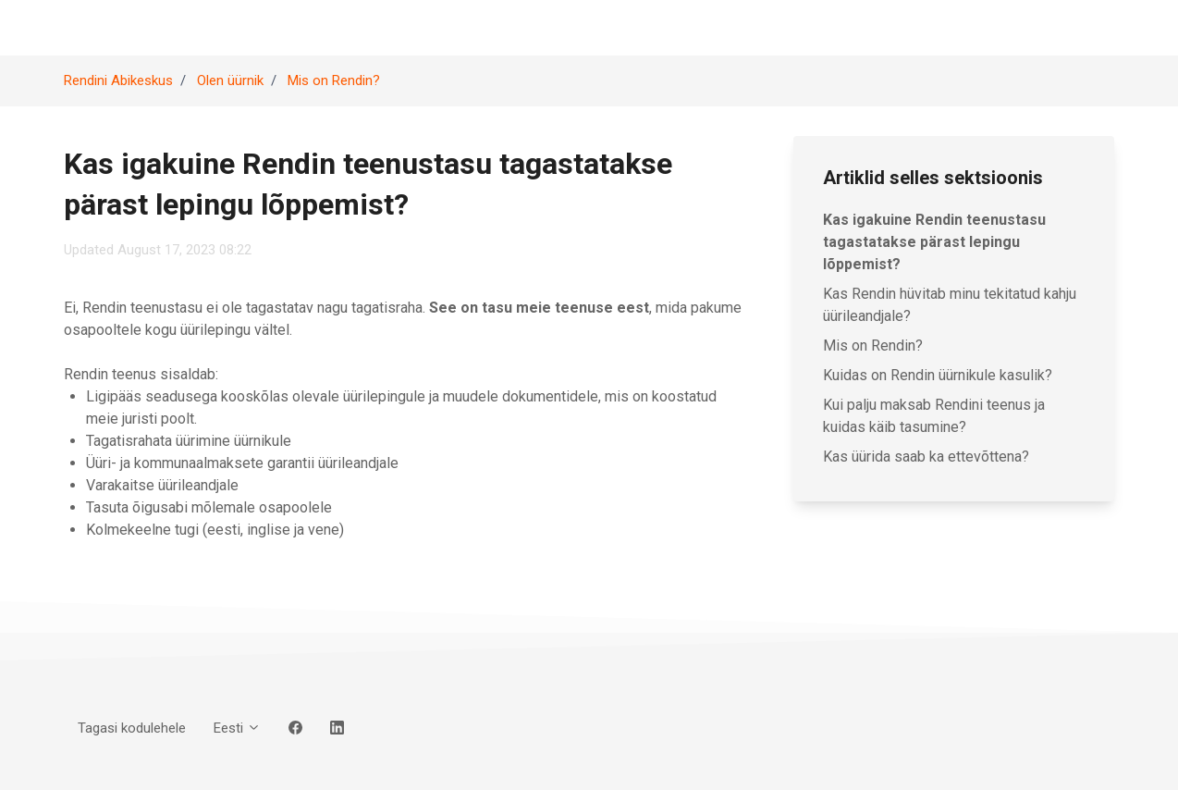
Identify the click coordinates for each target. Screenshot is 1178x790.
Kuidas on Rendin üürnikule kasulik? (937, 375)
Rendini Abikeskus (118, 80)
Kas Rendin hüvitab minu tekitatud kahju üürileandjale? (949, 305)
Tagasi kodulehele (132, 728)
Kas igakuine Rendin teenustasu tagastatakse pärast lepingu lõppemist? (934, 242)
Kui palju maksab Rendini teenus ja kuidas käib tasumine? (934, 416)
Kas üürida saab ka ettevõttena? (926, 456)
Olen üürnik (230, 80)
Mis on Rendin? (334, 80)
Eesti (237, 728)
